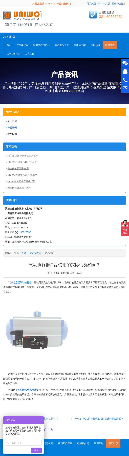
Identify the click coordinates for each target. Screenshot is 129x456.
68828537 (25, 232)
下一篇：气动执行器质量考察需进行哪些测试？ (98, 418)
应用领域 (95, 45)
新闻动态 (113, 443)
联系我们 (29, 53)
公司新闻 (12, 121)
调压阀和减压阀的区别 (19, 187)
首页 (9, 45)
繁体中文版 (118, 3)
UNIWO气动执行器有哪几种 (22, 175)
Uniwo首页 (9, 36)
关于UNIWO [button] (13, 53)
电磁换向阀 (80, 45)
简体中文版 (104, 3)
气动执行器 (22, 45)
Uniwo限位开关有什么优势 (21, 181)
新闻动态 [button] (110, 45)
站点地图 (91, 3)
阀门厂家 (47, 429)
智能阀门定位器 (41, 45)
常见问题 (12, 134)
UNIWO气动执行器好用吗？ (22, 162)
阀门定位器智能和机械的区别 (23, 155)
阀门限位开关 (62, 45)
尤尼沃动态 (35, 252)
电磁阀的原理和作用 (18, 168)
